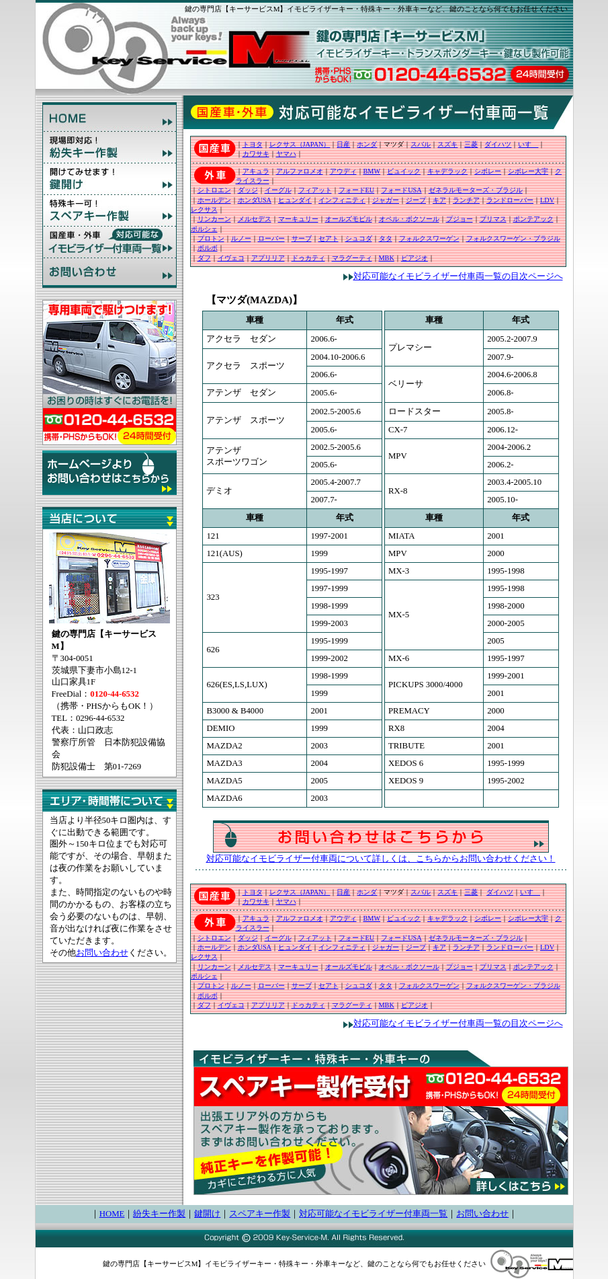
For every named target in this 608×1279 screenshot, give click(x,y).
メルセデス (254, 219)
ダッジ (248, 190)
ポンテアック (533, 219)
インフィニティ (341, 200)
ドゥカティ (308, 258)
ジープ (416, 200)
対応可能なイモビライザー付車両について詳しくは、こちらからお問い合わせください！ (381, 858)
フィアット (315, 190)
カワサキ (256, 153)
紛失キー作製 (159, 1213)
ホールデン (214, 200)
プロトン (211, 238)
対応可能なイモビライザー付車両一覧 (373, 1213)
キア (439, 200)
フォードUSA (401, 190)
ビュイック (404, 171)
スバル (420, 144)
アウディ (343, 171)
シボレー (487, 171)
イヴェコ (231, 258)
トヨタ (253, 144)
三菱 (471, 144)
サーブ (302, 238)
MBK (386, 258)
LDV (547, 200)
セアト (328, 238)
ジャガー (385, 200)
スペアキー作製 (259, 1213)
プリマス (493, 219)
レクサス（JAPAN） (300, 144)
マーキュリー (298, 219)
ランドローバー (509, 200)
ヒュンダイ (295, 200)
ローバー (271, 238)
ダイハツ (497, 144)
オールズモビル (348, 219)
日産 (343, 144)
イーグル (278, 190)
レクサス (204, 209)
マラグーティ (352, 258)
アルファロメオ (299, 171)
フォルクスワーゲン (429, 238)
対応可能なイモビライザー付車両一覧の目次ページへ (453, 276)
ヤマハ (286, 153)
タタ (385, 238)
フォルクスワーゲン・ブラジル (513, 238)
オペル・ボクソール (409, 219)
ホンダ (367, 144)
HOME (112, 1213)
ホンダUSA (254, 200)
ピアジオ (414, 258)
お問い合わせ (102, 953)
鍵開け (207, 1213)
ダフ (204, 258)
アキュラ (256, 171)
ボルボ (208, 247)
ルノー (241, 238)
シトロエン (214, 190)
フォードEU (357, 190)
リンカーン (214, 219)
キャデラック (447, 171)
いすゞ (528, 144)
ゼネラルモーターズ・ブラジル (476, 190)
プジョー (459, 219)
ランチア (466, 200)
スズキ (447, 144)
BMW (372, 171)
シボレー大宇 (528, 171)
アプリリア (268, 258)
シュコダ (358, 238)
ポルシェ (204, 229)
